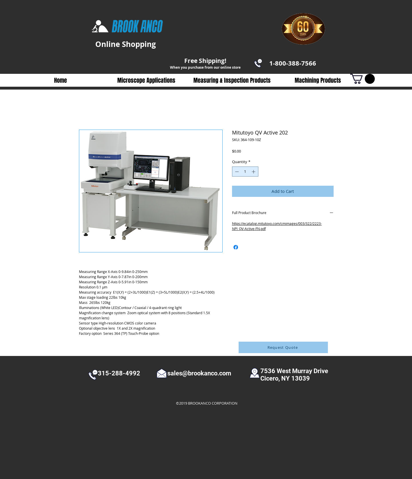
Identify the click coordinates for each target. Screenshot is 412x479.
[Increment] (254, 172)
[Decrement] (236, 172)
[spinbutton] (245, 172)
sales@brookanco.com (199, 373)
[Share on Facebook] (235, 247)
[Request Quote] (283, 347)
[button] (146, 81)
